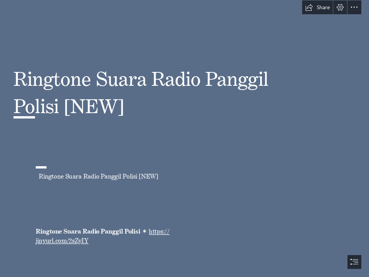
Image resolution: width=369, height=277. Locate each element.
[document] (184, 138)
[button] (317, 7)
